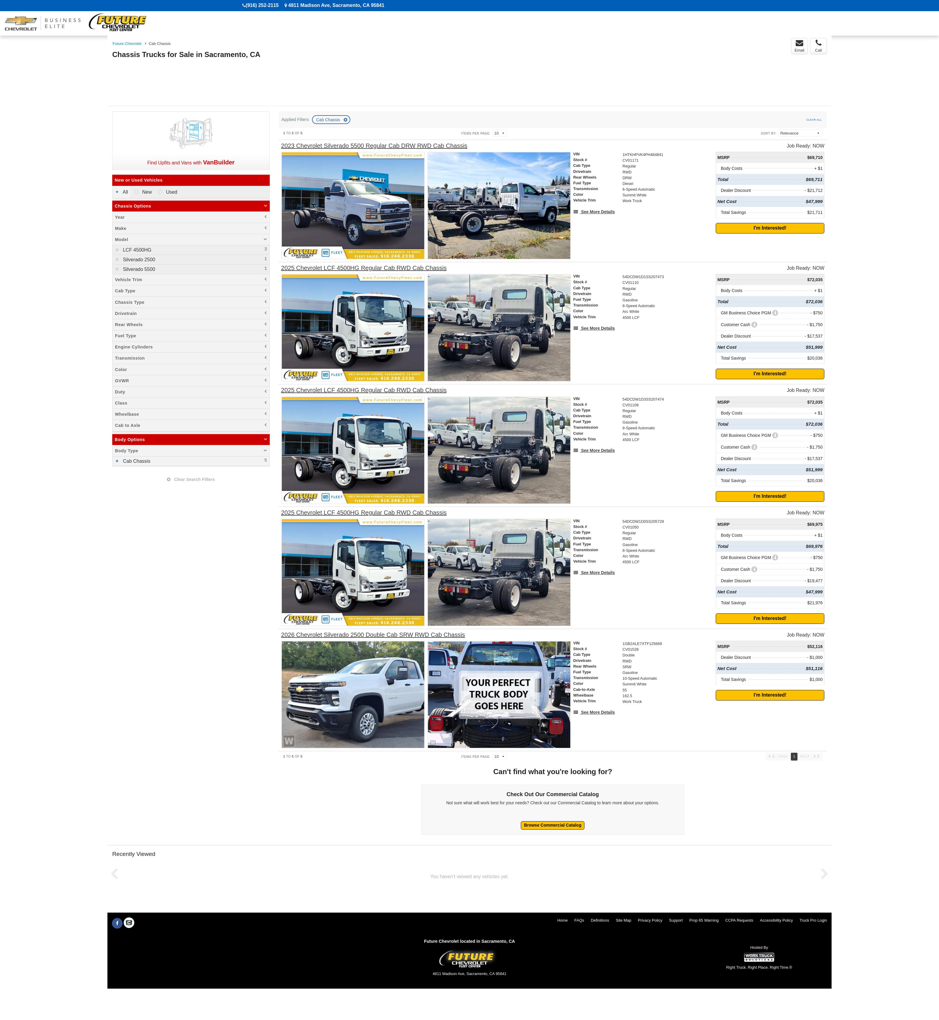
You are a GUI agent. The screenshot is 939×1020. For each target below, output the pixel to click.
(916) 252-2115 (262, 5)
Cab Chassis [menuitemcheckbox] (136, 461)
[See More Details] (594, 211)
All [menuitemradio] (125, 192)
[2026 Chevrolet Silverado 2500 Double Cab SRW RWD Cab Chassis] (373, 634)
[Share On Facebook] (117, 923)
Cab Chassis (328, 119)
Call (818, 45)
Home (562, 920)
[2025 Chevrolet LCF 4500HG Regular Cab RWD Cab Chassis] (364, 268)
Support (676, 920)
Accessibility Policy (776, 920)
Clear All (814, 119)
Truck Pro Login (813, 920)
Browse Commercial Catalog (552, 825)
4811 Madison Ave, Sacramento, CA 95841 (336, 5)
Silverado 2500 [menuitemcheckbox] (138, 259)
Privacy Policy (650, 920)
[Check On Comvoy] (129, 923)
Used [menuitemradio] (171, 192)
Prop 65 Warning (704, 920)
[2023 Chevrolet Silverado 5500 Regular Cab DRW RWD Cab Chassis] (374, 145)
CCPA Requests (739, 920)
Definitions (600, 920)
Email (799, 45)
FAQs (579, 920)
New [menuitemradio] (146, 192)
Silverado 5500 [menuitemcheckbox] (138, 269)
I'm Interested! (770, 227)
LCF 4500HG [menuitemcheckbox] (136, 250)
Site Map (623, 920)
